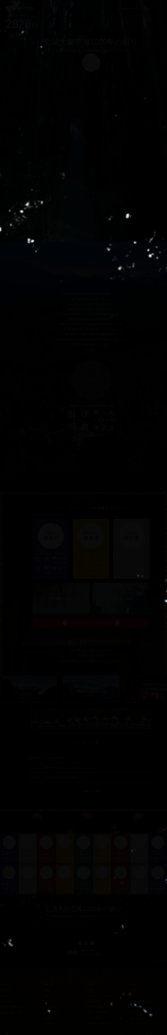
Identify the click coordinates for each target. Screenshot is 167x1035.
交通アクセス (6, 990)
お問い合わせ (136, 1018)
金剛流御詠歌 (49, 1007)
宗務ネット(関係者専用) (98, 1012)
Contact (145, 8)
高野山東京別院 (94, 1001)
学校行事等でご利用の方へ (99, 1024)
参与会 (133, 990)
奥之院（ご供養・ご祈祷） (12, 1012)
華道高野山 (48, 1018)
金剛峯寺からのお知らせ (141, 1007)
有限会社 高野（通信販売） (142, 1001)
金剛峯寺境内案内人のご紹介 (13, 1007)
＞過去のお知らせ (91, 805)
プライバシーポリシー (140, 1012)
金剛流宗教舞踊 (50, 1012)
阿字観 (46, 990)
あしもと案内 (6, 1001)
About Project (129, 8)
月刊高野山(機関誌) (95, 1007)
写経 (45, 1001)
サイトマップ (136, 1024)
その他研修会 (49, 1024)
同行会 (133, 996)
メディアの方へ (94, 1018)
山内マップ (5, 996)
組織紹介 (91, 990)
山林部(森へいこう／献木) (99, 996)
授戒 (45, 996)
